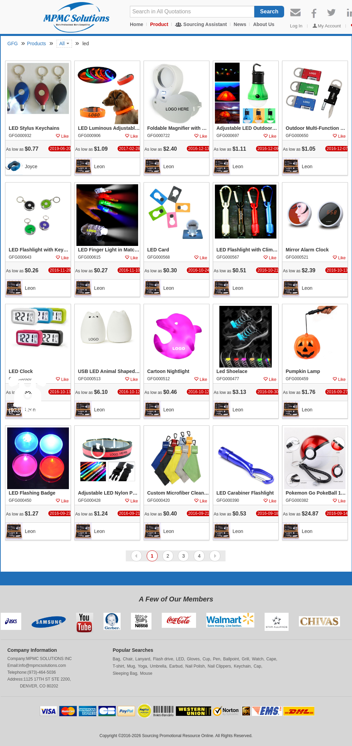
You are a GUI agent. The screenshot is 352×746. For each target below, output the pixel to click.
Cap (257, 666)
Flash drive (163, 659)
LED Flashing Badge (32, 493)
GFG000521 (297, 257)
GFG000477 (228, 378)
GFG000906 (89, 135)
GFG (13, 43)
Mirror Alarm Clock (307, 250)
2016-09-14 (337, 513)
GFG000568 (158, 257)
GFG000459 (297, 378)
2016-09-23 (60, 513)
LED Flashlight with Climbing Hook (247, 250)
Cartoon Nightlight (168, 371)
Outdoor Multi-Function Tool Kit (317, 128)
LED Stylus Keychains (34, 128)
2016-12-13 (198, 148)
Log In (296, 25)
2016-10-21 (267, 270)
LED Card (158, 250)
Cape (271, 659)
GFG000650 (297, 135)
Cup (206, 659)
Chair (127, 659)
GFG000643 (20, 257)
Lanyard (142, 659)
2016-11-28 (60, 270)
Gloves (193, 659)
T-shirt (118, 666)
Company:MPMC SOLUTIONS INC (40, 658)
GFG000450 (20, 500)
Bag (116, 659)
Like (65, 136)
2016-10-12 (129, 391)
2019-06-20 (60, 148)
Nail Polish (195, 666)
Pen (216, 659)
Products (36, 43)
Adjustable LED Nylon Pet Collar (109, 493)
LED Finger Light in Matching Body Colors (109, 250)
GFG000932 (20, 135)
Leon (99, 166)
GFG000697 (228, 135)
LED (180, 659)
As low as (22, 149)
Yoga (142, 666)
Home (136, 24)
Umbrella (158, 666)
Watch (258, 659)
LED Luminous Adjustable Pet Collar (109, 128)
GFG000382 (297, 500)
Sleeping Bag (125, 673)
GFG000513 (89, 378)
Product (159, 24)
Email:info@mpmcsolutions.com (37, 665)
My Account (329, 25)
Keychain (242, 666)
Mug (131, 666)
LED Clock (21, 371)
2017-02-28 (129, 148)
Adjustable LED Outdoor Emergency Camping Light (247, 128)
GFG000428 (89, 500)
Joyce (31, 166)
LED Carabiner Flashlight (245, 493)
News (240, 24)
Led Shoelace (232, 371)
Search (269, 11)
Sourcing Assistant (205, 24)
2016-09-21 (129, 513)
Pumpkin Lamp (303, 371)
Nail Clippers (219, 666)
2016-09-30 (267, 391)
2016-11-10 (129, 270)
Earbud (176, 666)
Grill (245, 659)
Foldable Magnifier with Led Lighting (178, 128)
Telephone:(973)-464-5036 (32, 672)
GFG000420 (158, 500)
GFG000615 (89, 257)
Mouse (146, 673)
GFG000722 (158, 135)
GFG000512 (158, 378)
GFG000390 (228, 500)
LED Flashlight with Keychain (40, 250)
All (64, 43)
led (85, 43)
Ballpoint (231, 659)
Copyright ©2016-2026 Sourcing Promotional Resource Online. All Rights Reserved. (175, 735)
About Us (263, 24)
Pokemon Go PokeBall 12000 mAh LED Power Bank (317, 493)
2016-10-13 (337, 270)
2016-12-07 (337, 148)
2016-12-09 (267, 148)
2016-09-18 (267, 513)
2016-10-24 (198, 270)
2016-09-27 (337, 391)
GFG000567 (228, 257)
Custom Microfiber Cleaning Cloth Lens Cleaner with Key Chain (178, 493)
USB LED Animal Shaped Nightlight (109, 371)
